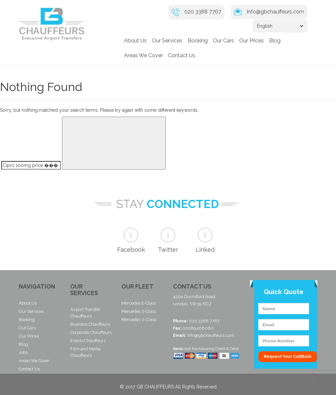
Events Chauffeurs (88, 340)
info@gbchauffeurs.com (275, 12)
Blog (275, 40)
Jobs (23, 352)
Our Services (167, 40)
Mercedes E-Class (138, 303)
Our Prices (251, 40)
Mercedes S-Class (138, 311)
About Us (135, 40)
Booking (198, 40)
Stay (130, 204)
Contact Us (181, 55)
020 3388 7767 (202, 12)
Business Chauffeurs (90, 324)
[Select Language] (280, 26)
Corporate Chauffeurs (91, 332)
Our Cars (223, 40)
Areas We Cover (143, 55)
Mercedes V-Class (138, 319)
